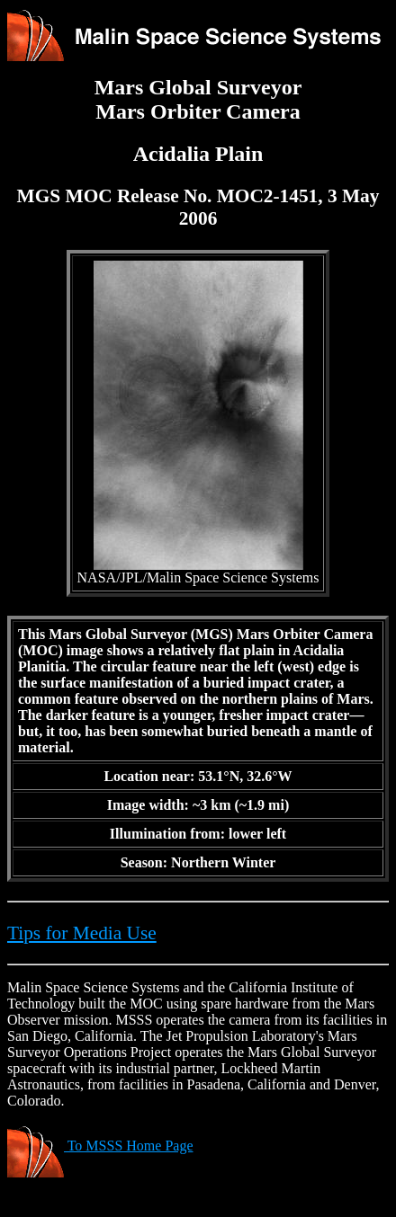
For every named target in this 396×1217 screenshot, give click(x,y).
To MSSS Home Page (100, 1145)
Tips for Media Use (82, 933)
